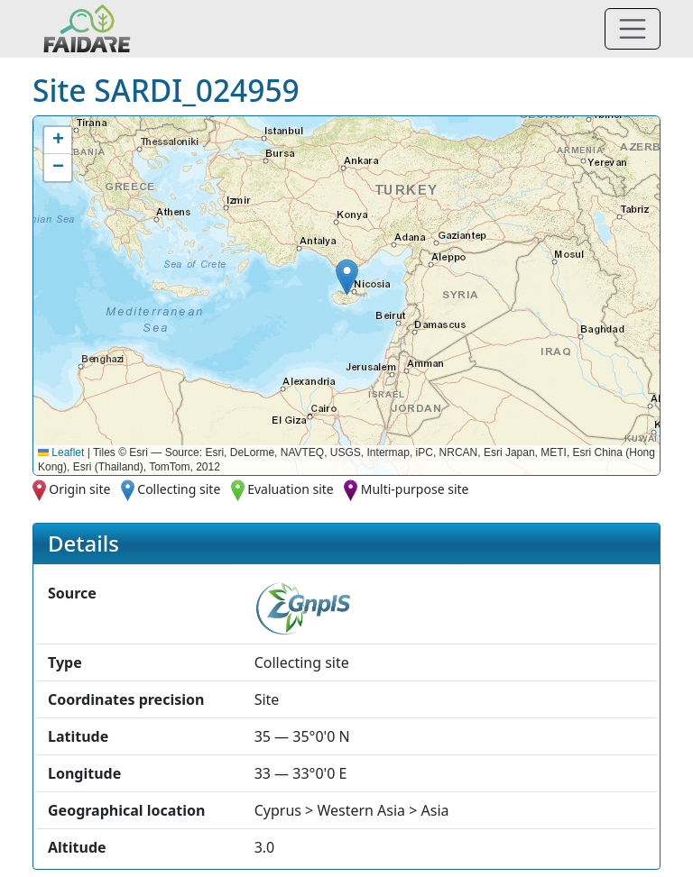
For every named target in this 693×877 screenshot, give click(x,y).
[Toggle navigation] (633, 29)
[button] (347, 277)
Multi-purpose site (415, 489)
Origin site (79, 489)
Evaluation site (290, 489)
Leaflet (61, 452)
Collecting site (178, 489)
